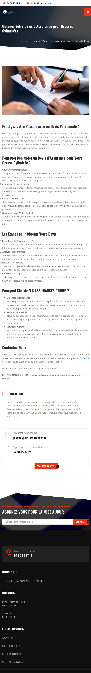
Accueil (23, 41)
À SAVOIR (7, 638)
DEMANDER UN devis (45, 466)
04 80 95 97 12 (13, 3)
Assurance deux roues (17, 409)
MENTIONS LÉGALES (13, 645)
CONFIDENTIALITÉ (12, 653)
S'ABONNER (80, 521)
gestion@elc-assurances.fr (43, 3)
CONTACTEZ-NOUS (12, 661)
